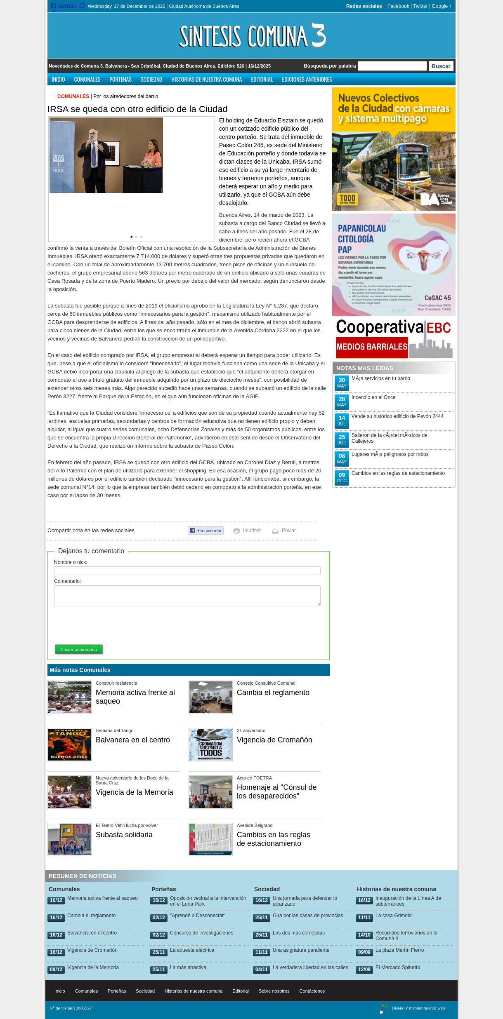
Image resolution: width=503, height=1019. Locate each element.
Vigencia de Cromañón (274, 740)
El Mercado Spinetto (397, 967)
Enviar (289, 530)
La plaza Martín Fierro (399, 950)
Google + (442, 6)
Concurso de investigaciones (201, 933)
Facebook (398, 6)
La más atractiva (188, 967)
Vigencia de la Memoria (134, 792)
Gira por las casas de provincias (308, 915)
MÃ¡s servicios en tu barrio (381, 378)
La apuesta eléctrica (192, 950)
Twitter (420, 6)
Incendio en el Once (374, 397)
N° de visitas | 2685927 (71, 1007)
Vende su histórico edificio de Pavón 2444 (398, 416)
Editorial (262, 79)
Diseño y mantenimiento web (418, 1007)
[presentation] (116, 626)
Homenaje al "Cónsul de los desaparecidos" (277, 791)
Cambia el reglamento (273, 692)
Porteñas (120, 79)
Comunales (87, 79)
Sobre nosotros (274, 990)
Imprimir (252, 530)
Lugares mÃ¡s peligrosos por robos (390, 454)
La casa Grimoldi (394, 915)
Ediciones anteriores (307, 79)
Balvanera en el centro (133, 740)
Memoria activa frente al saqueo (102, 898)
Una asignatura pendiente (301, 950)
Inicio (58, 79)
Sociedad (151, 79)
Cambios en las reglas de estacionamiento (273, 839)
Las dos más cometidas (299, 933)
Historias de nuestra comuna (206, 79)
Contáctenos (312, 990)
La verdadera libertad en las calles (310, 967)
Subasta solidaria (124, 835)
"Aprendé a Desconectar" (198, 915)
